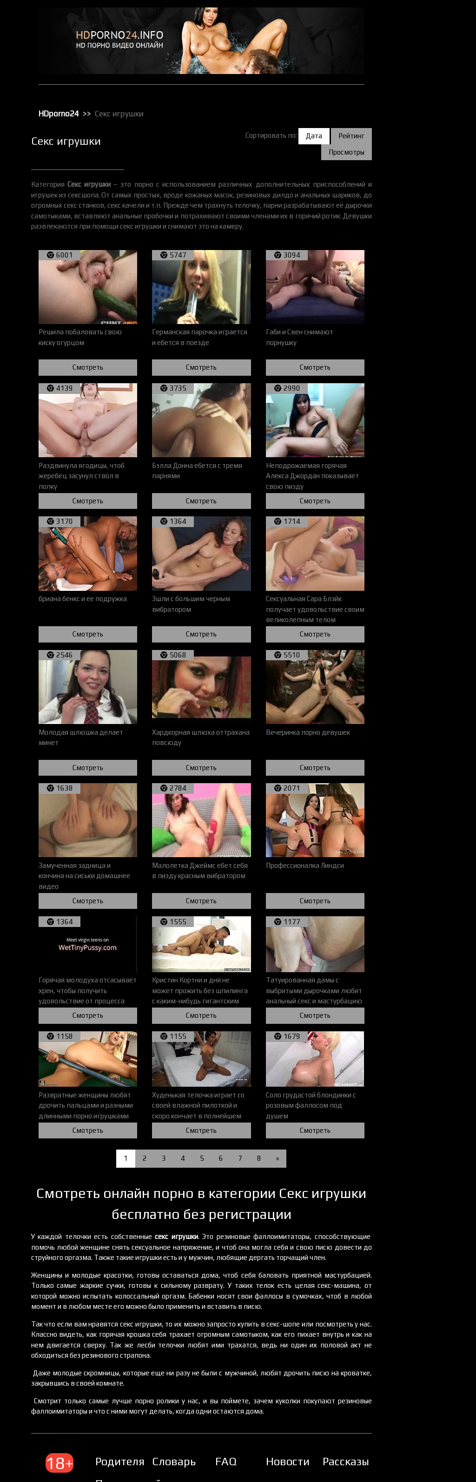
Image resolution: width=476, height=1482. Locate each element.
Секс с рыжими (410, 376)
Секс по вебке (409, 316)
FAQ (241, 1427)
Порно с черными (413, 219)
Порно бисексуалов (416, 171)
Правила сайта (164, 1449)
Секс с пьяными (411, 364)
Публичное (405, 243)
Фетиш (399, 437)
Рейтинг (351, 128)
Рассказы (352, 1427)
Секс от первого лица (419, 304)
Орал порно (406, 159)
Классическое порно (417, 122)
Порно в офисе (410, 183)
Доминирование (412, 86)
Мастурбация (408, 146)
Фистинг (401, 449)
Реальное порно (412, 255)
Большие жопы (410, 50)
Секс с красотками (415, 352)
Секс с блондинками (417, 328)
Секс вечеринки (411, 280)
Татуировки (406, 413)
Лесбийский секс (412, 134)
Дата (314, 128)
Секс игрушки (408, 292)
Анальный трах (410, 37)
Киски (398, 110)
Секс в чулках (408, 267)
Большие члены (411, 62)
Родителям (154, 1427)
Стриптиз (402, 401)
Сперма (400, 389)
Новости (299, 1427)
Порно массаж (409, 207)
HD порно (403, 25)
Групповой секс (411, 74)
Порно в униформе (415, 195)
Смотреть (117, 361)
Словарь (198, 1427)
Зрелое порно (409, 98)
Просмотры (346, 145)
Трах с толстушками (417, 425)
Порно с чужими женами (423, 231)
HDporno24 (94, 106)
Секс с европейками (417, 340)
